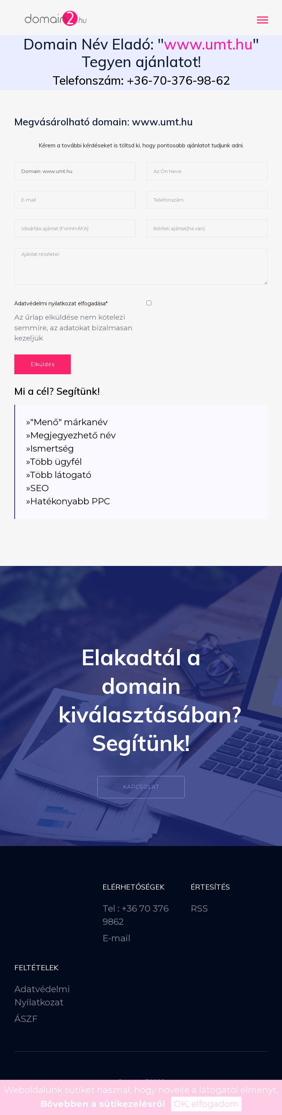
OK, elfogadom (206, 1104)
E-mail (116, 938)
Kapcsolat (141, 787)
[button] (262, 18)
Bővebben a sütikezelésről (102, 1104)
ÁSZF (25, 1018)
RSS (199, 908)
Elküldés (42, 364)
